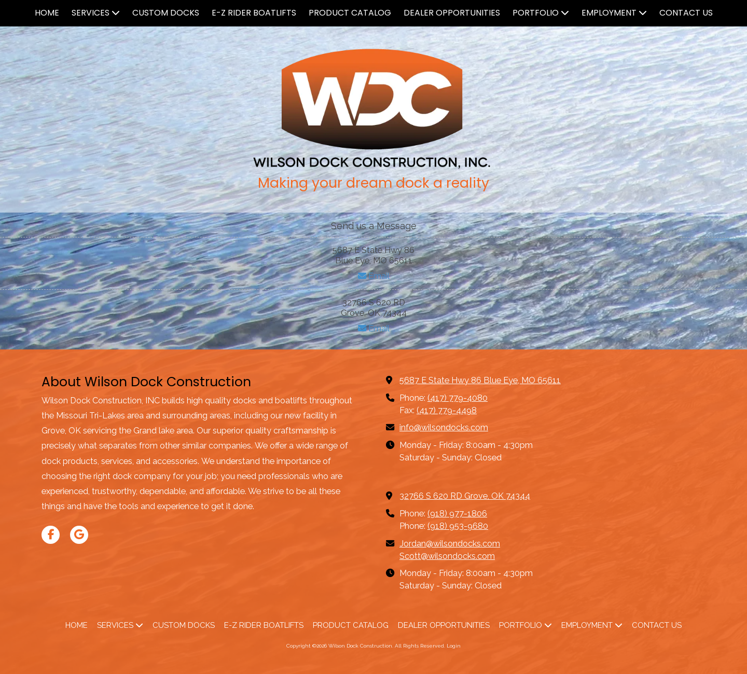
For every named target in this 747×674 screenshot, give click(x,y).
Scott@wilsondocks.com (447, 556)
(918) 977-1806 (457, 513)
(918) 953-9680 (457, 526)
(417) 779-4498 (447, 410)
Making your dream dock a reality (373, 182)
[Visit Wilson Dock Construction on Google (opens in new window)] (79, 535)
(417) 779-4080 (457, 398)
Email (374, 276)
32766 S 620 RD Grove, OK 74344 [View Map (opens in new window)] (464, 496)
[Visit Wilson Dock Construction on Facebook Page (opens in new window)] (51, 535)
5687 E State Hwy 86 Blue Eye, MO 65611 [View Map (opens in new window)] (480, 380)
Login (454, 646)
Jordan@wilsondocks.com (449, 544)
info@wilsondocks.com (443, 427)
